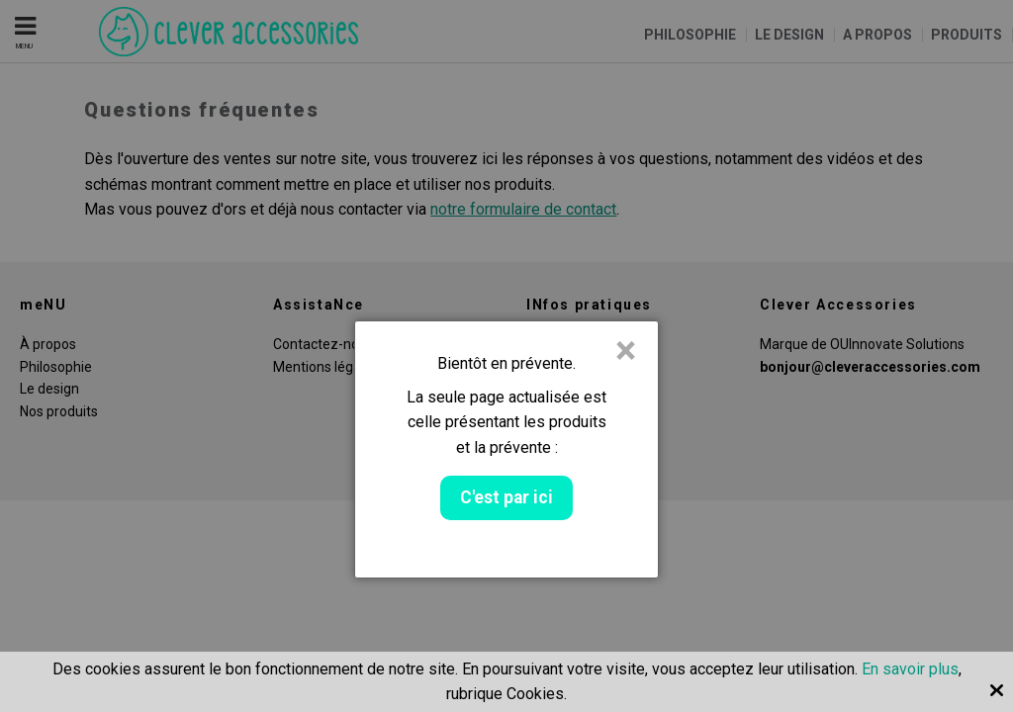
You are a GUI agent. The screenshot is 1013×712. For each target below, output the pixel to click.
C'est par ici (506, 497)
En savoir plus (910, 669)
